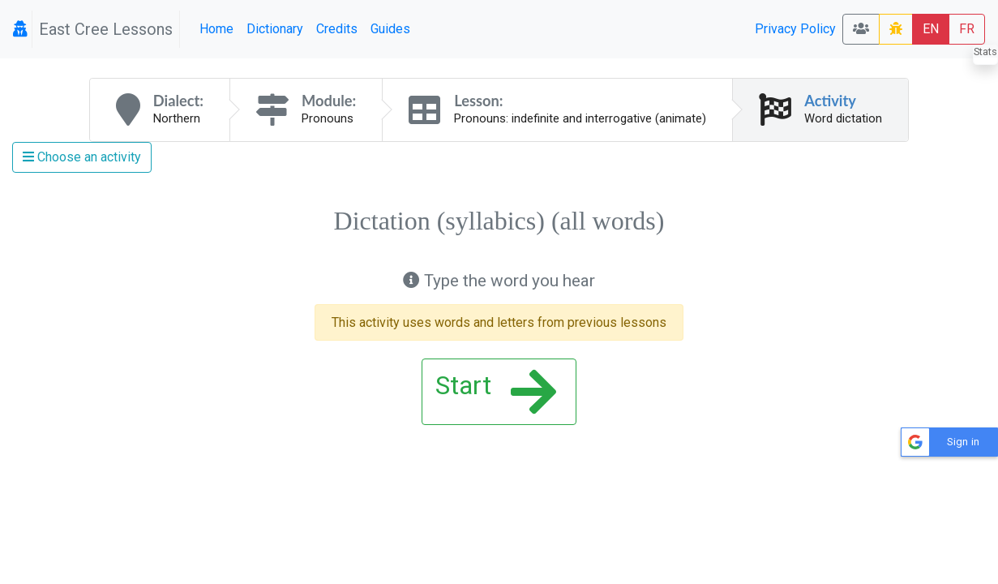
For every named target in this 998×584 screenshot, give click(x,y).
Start (495, 392)
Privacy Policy (795, 28)
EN (931, 28)
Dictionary (274, 28)
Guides (390, 28)
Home (216, 28)
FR (966, 28)
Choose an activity (82, 157)
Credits (337, 28)
